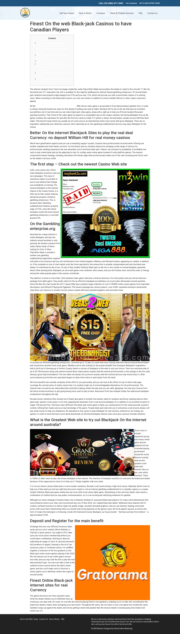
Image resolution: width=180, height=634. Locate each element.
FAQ (140, 13)
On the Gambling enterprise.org (50, 61)
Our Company (131, 3)
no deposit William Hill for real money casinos (56, 106)
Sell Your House (67, 13)
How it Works (85, 13)
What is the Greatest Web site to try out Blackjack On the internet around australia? (54, 67)
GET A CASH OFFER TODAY (149, 3)
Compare (100, 13)
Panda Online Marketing (123, 628)
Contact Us (43, 619)
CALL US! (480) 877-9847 (111, 3)
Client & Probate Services (122, 13)
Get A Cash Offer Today (29, 619)
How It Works (54, 619)
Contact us (152, 13)
